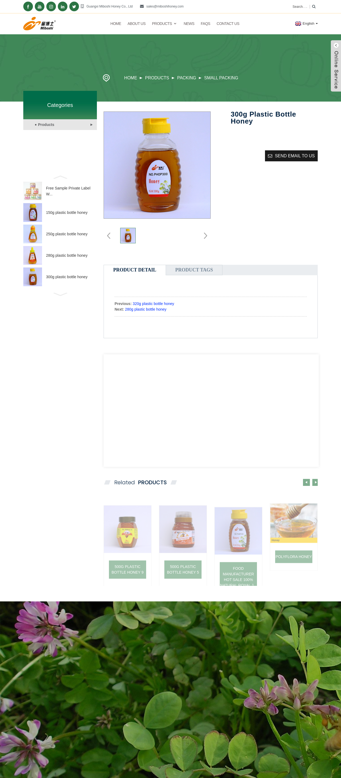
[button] (60, 176)
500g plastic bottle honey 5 (183, 580)
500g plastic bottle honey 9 (128, 580)
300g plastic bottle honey (67, 277)
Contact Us (228, 23)
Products (164, 23)
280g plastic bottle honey (67, 255)
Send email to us (295, 156)
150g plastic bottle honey (67, 212)
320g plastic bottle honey (153, 303)
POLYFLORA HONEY (294, 566)
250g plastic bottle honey (67, 234)
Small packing (221, 78)
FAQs (205, 23)
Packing (186, 78)
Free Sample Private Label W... (68, 191)
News (189, 23)
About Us (136, 23)
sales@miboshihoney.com (165, 6)
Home (116, 23)
